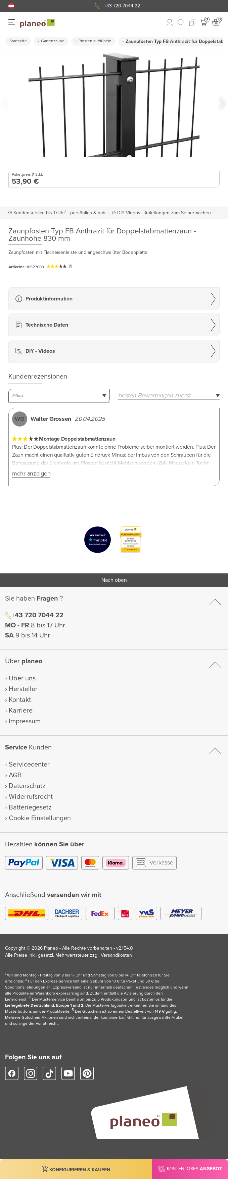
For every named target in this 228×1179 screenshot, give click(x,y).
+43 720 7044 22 (122, 6)
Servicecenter (29, 765)
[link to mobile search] (181, 22)
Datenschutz (27, 786)
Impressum (25, 721)
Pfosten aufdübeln (95, 41)
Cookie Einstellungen (40, 818)
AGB (15, 775)
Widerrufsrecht (31, 797)
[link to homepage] (37, 23)
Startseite (18, 41)
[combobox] (59, 395)
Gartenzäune (52, 41)
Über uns (22, 678)
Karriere (21, 711)
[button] (11, 6)
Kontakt (20, 700)
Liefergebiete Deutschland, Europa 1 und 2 (44, 1005)
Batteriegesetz (30, 807)
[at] (11, 6)
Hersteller (23, 689)
